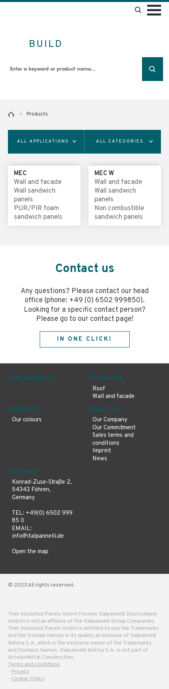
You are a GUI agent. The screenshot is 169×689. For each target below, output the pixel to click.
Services (23, 410)
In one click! (84, 339)
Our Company (109, 420)
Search (152, 69)
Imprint (101, 451)
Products (37, 114)
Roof (98, 389)
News (99, 459)
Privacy (20, 671)
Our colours (27, 420)
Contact (23, 472)
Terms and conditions (34, 664)
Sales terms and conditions (113, 439)
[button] (46, 142)
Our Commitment (114, 428)
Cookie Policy (27, 678)
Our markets (31, 379)
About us (104, 410)
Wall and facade (113, 396)
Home (11, 114)
